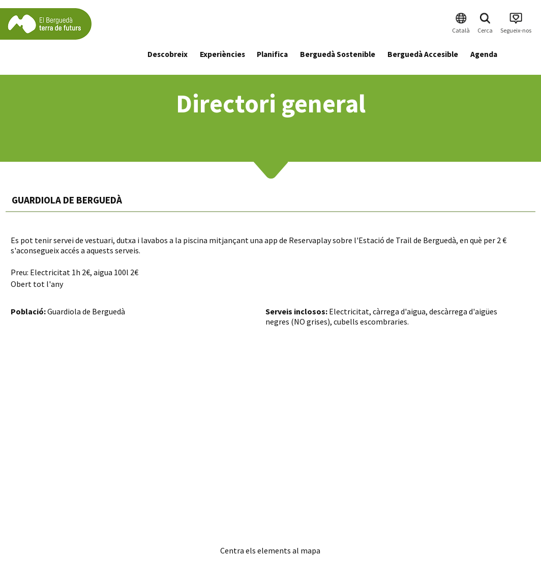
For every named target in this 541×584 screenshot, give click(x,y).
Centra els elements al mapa (270, 550)
